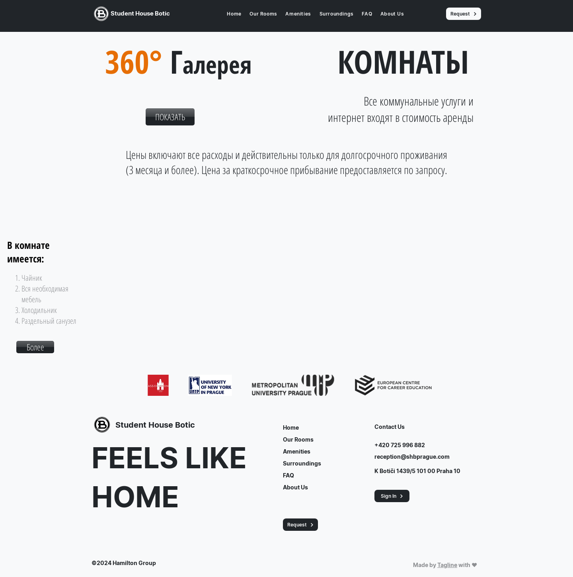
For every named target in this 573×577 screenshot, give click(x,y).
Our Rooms (298, 439)
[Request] (463, 14)
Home (291, 427)
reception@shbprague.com (412, 456)
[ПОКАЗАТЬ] (170, 116)
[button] (35, 347)
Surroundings (302, 463)
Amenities (296, 451)
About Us (295, 487)
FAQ (288, 475)
